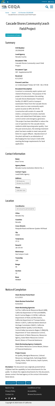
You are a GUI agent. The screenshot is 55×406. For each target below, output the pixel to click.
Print (28, 383)
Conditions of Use (34, 388)
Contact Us (44, 1)
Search (14, 12)
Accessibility (32, 391)
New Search (21, 383)
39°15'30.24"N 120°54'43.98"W (25, 209)
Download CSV (11, 383)
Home (7, 12)
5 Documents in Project (13, 35)
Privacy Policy (10, 391)
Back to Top (9, 388)
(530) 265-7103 (21, 190)
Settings (51, 2)
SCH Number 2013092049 (25, 12)
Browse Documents (35, 394)
